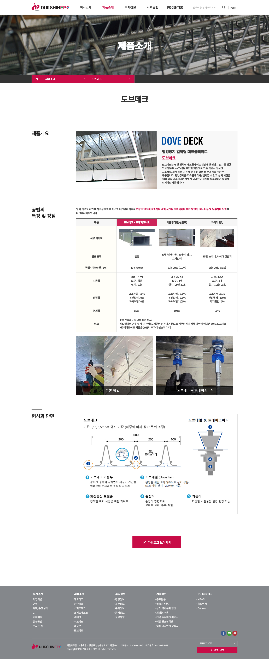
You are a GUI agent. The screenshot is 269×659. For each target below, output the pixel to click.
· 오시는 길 (37, 626)
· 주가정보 (119, 608)
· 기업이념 (37, 599)
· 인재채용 (37, 617)
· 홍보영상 (201, 603)
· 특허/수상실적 (40, 608)
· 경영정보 (119, 599)
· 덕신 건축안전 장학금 (166, 626)
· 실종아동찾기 (162, 603)
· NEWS (200, 599)
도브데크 (111, 79)
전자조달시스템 (217, 649)
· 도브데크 (78, 630)
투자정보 (130, 7)
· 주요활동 (160, 599)
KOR (233, 7)
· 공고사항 (119, 617)
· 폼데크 (77, 617)
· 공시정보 (119, 612)
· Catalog (201, 608)
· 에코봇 (77, 626)
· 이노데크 (78, 621)
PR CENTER (175, 7)
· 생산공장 (37, 621)
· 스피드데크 (79, 608)
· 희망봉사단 (161, 612)
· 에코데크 (78, 599)
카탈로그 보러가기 (157, 542)
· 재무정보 (119, 603)
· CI (33, 612)
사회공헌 (152, 7)
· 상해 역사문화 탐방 (165, 608)
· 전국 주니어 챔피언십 (166, 617)
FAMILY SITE (218, 643)
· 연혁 (34, 603)
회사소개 (85, 7)
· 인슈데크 (78, 603)
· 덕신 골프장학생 (164, 621)
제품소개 (108, 7)
